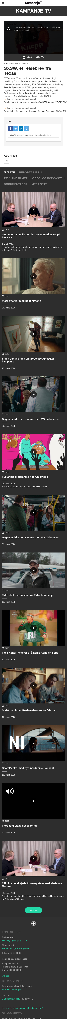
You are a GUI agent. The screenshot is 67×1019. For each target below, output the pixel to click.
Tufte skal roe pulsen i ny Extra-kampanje (27, 595)
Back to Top (33, 923)
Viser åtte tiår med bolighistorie (21, 300)
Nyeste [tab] (9, 172)
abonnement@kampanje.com (15, 948)
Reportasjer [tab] (29, 172)
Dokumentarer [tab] (15, 184)
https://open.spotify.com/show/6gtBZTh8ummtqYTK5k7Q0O (39, 102)
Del (9, 121)
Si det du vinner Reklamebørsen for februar (29, 710)
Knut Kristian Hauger (11, 989)
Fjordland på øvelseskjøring (19, 825)
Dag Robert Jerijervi (11, 999)
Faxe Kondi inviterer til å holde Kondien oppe (30, 652)
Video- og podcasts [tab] (47, 178)
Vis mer (33, 910)
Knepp (7, 63)
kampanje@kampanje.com (14, 940)
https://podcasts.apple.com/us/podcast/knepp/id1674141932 (38, 111)
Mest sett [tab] (39, 184)
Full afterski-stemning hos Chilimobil (25, 476)
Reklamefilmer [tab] (16, 178)
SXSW (7, 78)
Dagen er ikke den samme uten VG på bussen (30, 419)
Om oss (5, 976)
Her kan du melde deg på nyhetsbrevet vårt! (22, 1008)
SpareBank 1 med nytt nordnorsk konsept (28, 768)
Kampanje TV (33, 11)
